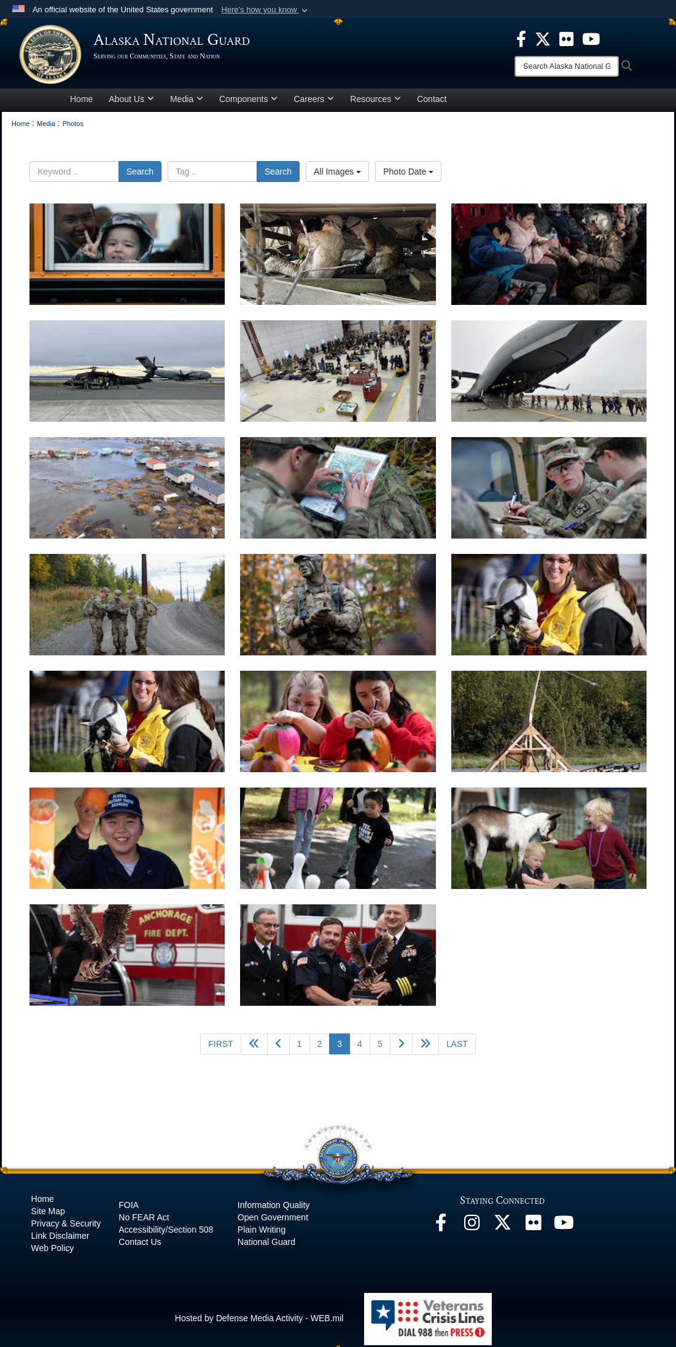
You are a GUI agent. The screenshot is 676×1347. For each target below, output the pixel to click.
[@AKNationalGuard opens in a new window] (502, 1228)
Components (248, 101)
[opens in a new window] (521, 38)
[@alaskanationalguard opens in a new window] (471, 1228)
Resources (375, 101)
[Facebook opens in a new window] (440, 1228)
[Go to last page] (457, 1045)
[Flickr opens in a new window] (533, 1228)
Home (81, 101)
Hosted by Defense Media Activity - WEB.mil (259, 1320)
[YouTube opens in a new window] (563, 1228)
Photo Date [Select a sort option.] (408, 173)
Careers (313, 101)
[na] (127, 256)
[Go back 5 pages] (254, 1046)
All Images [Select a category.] (337, 173)
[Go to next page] (401, 1046)
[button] (265, 10)
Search (139, 173)
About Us (131, 101)
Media (186, 101)
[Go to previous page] (278, 1046)
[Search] (567, 66)
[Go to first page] (220, 1045)
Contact (431, 101)
